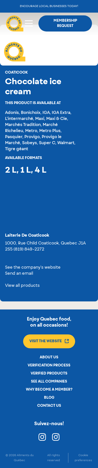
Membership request (65, 23)
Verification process (49, 365)
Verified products (49, 373)
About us (49, 357)
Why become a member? (49, 389)
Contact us (49, 406)
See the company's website (33, 268)
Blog (49, 397)
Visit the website (49, 341)
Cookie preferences (83, 457)
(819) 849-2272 (29, 249)
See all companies (49, 381)
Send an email (19, 274)
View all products (22, 286)
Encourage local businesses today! (49, 6)
